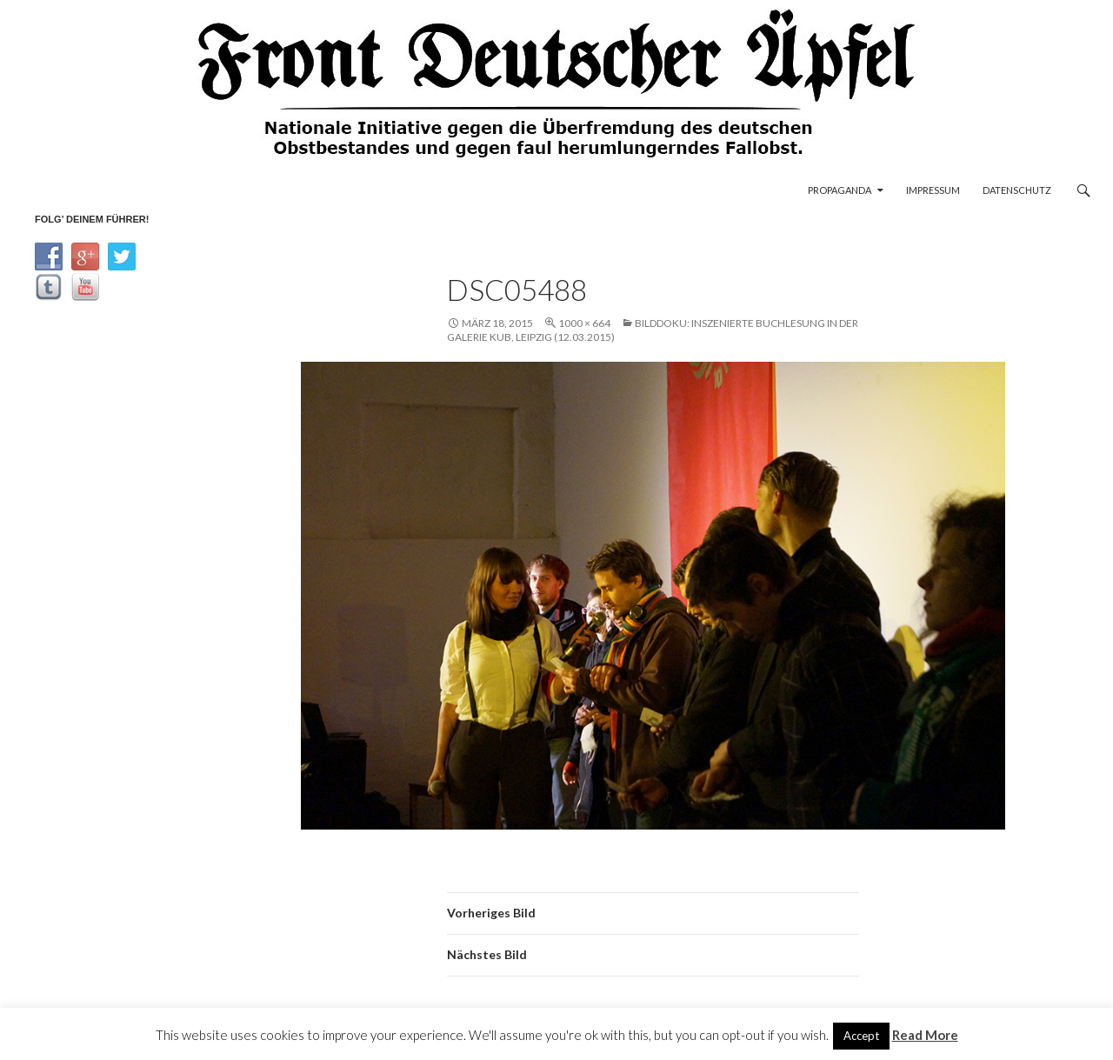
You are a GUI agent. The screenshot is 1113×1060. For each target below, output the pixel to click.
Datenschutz (1017, 190)
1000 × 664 (584, 323)
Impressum (933, 190)
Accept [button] (861, 1036)
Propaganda (839, 190)
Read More (925, 1035)
